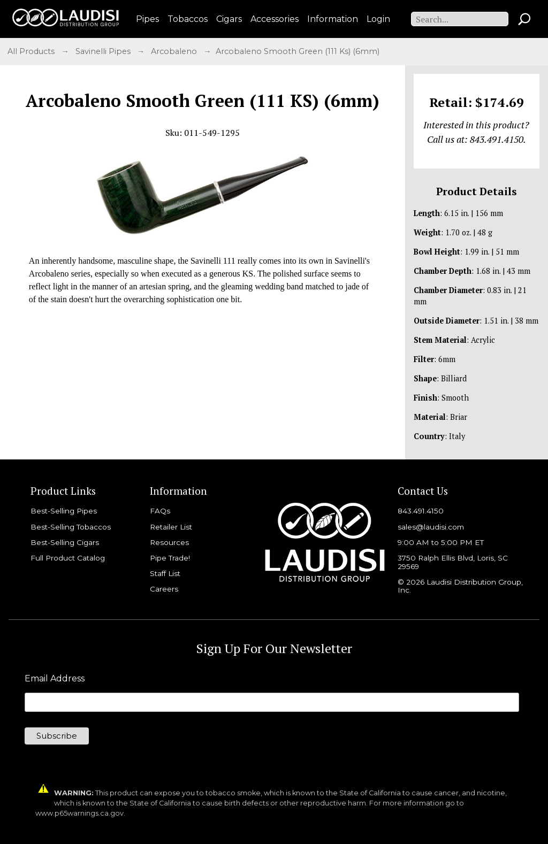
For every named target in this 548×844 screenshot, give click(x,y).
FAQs (160, 511)
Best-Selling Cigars (65, 542)
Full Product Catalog (68, 558)
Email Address (55, 679)
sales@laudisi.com (431, 527)
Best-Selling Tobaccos (71, 527)
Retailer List (171, 527)
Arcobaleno (175, 51)
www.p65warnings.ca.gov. (80, 813)
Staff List (165, 573)
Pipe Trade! (170, 558)
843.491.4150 (421, 511)
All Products (32, 51)
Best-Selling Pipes (64, 511)
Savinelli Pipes (104, 51)
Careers (164, 589)
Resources (169, 542)
